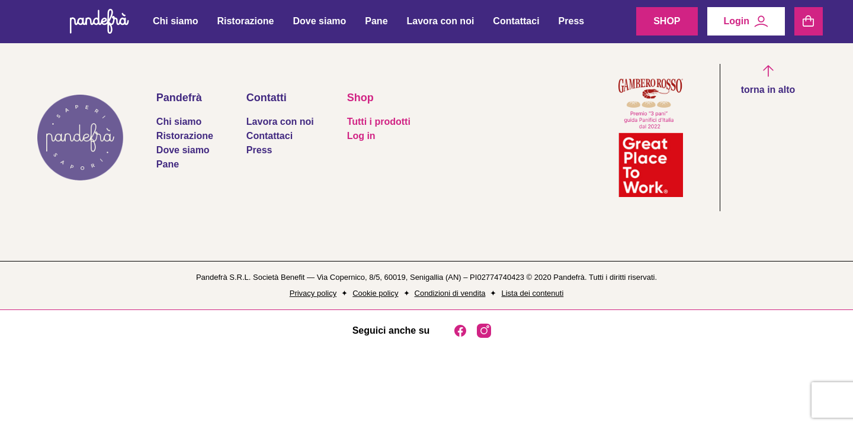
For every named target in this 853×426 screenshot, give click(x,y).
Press (572, 24)
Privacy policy (313, 293)
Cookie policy (375, 293)
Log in (361, 136)
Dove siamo (319, 24)
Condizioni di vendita (450, 293)
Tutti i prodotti (379, 122)
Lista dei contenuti (532, 293)
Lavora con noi (440, 24)
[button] (768, 80)
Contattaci (516, 24)
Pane (376, 24)
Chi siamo (175, 24)
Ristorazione (245, 24)
